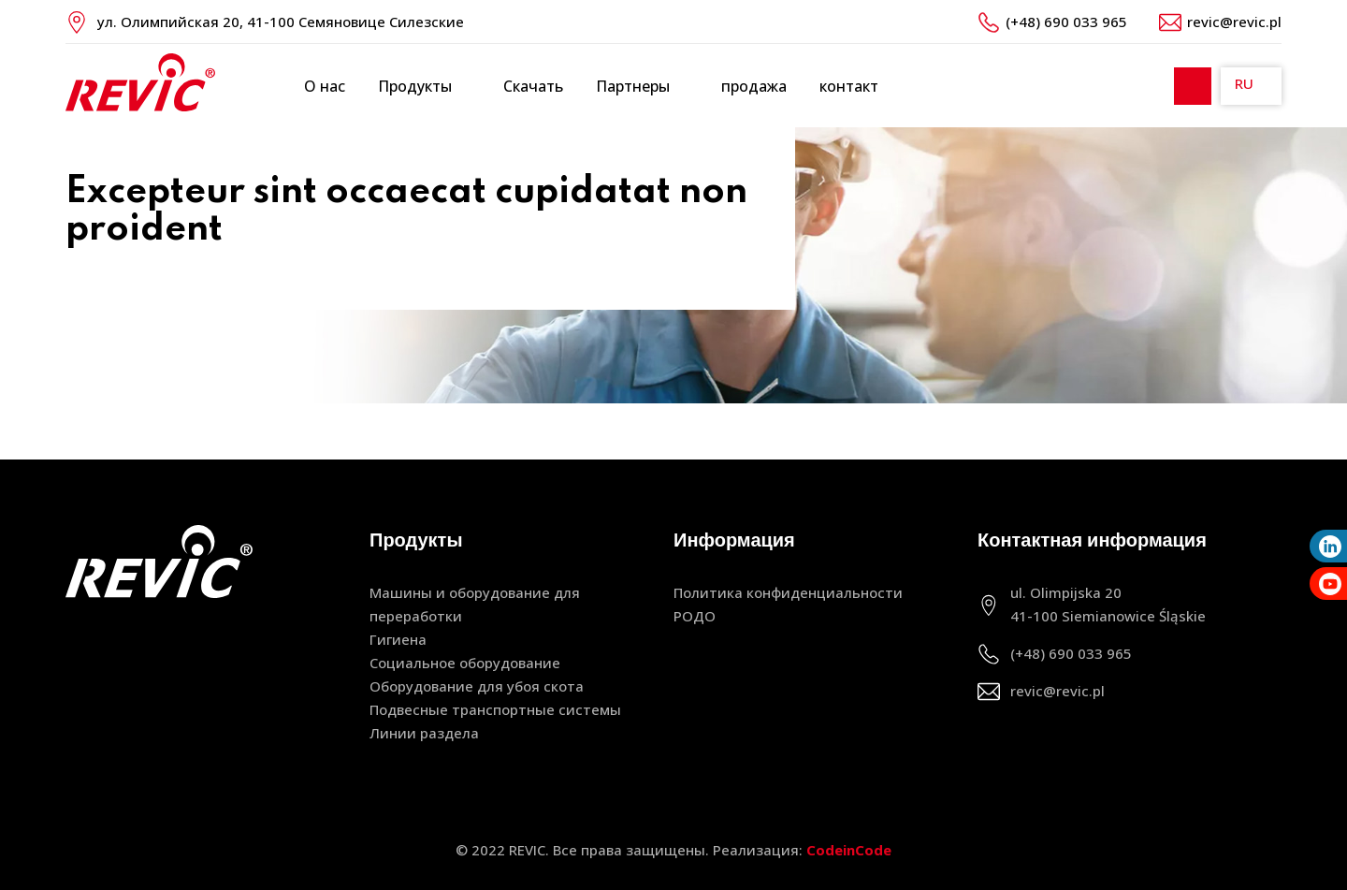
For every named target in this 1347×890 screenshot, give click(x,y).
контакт (848, 86)
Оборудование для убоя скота (476, 686)
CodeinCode (848, 849)
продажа (754, 86)
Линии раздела (424, 732)
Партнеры (642, 86)
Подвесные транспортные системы (495, 709)
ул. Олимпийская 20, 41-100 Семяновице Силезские (280, 21)
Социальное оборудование (464, 662)
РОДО (695, 615)
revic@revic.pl (1234, 21)
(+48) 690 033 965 (1066, 21)
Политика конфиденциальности (788, 592)
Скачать (533, 86)
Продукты (424, 86)
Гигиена (398, 639)
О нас (324, 86)
